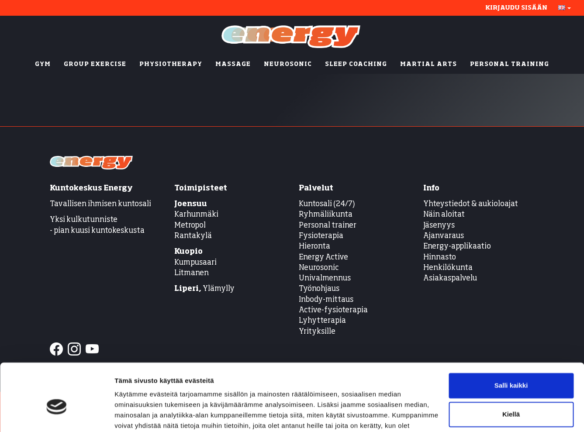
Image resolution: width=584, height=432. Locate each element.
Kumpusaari (195, 262)
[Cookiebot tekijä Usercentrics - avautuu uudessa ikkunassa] (56, 415)
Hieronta (314, 246)
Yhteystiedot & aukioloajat (470, 204)
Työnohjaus (319, 289)
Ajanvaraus (443, 236)
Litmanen (191, 273)
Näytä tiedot (133, 414)
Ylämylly (204, 289)
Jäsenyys (439, 225)
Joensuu (190, 204)
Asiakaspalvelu (450, 278)
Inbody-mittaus (326, 300)
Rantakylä (193, 236)
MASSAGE (233, 64)
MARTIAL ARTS (428, 64)
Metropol (190, 225)
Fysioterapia (321, 236)
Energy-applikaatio (457, 246)
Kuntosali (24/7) (327, 204)
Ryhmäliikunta (326, 214)
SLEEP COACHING (356, 64)
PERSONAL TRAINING (509, 64)
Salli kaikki (511, 340)
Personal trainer (327, 225)
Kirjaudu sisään (516, 8)
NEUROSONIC (288, 64)
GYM (43, 64)
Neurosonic (319, 268)
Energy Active (323, 257)
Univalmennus (325, 278)
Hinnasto (439, 257)
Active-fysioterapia (333, 310)
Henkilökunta (448, 268)
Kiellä (511, 368)
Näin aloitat (444, 214)
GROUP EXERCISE (95, 64)
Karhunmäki (196, 214)
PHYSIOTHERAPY (170, 64)
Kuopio (188, 252)
